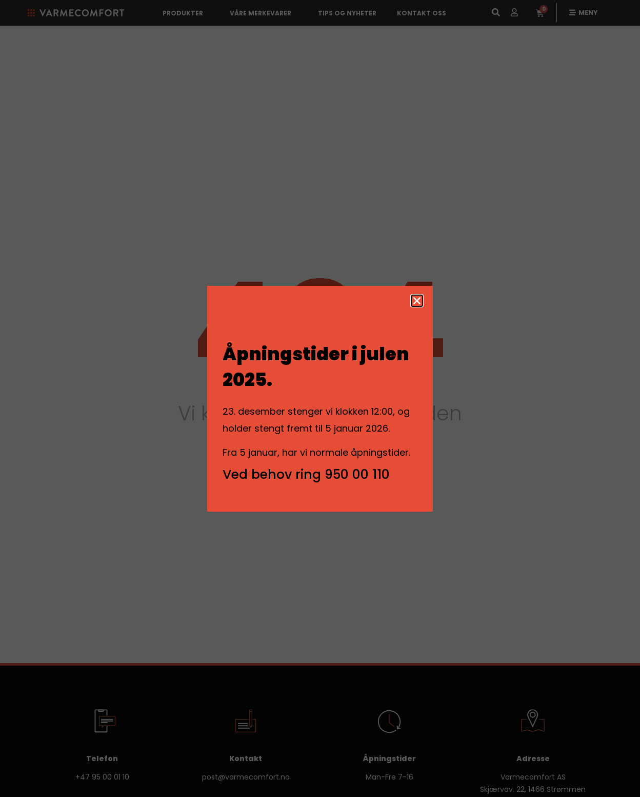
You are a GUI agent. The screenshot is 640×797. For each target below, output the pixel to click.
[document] (320, 398)
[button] (417, 301)
